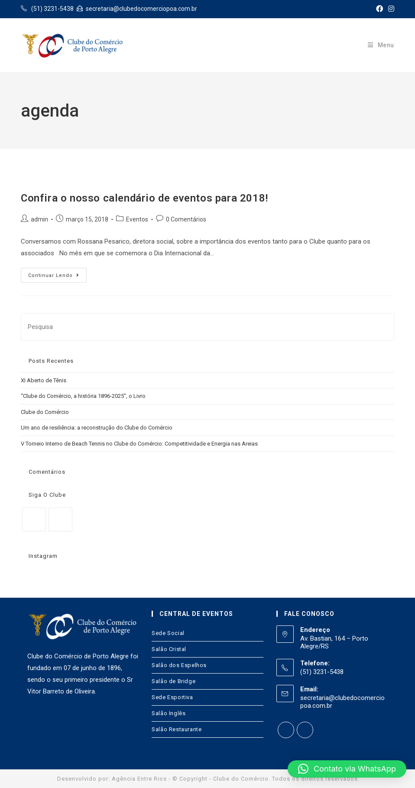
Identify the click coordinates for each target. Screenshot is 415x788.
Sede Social (168, 633)
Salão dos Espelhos (179, 665)
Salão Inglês (168, 713)
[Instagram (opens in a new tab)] (390, 9)
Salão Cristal (169, 649)
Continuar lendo (53, 275)
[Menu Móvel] (381, 45)
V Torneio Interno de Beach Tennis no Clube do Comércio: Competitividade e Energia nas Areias (139, 443)
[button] (347, 769)
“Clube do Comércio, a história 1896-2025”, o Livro (83, 396)
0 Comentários (186, 219)
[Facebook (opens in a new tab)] (379, 9)
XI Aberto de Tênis (43, 380)
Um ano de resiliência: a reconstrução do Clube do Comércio (96, 427)
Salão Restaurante (176, 729)
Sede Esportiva (172, 697)
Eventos (137, 219)
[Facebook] (34, 519)
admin (39, 219)
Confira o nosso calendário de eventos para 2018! (144, 198)
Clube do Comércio (45, 412)
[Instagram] (60, 519)
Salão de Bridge (173, 681)
